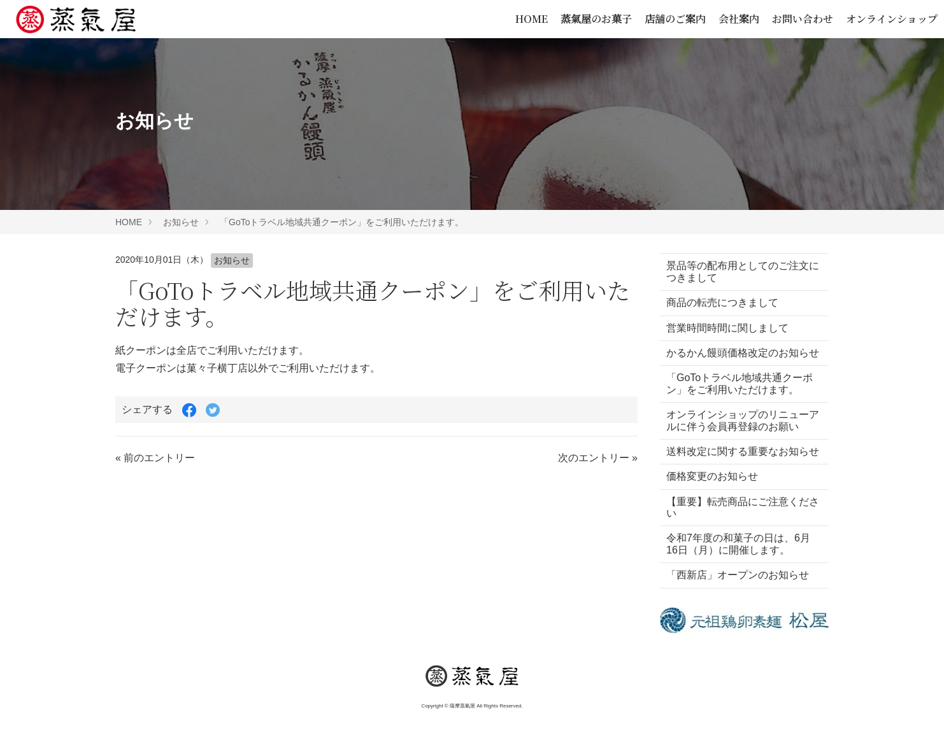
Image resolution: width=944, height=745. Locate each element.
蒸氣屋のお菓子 (596, 18)
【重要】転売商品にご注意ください (737, 530)
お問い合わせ (802, 18)
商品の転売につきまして (722, 302)
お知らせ (181, 222)
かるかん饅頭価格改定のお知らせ (737, 358)
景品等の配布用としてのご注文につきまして (737, 271)
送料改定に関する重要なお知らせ (737, 468)
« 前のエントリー (155, 457)
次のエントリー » (598, 457)
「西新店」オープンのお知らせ (737, 598)
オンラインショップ (892, 18)
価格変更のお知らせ (712, 499)
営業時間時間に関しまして (727, 328)
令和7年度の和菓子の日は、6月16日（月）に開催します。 (738, 567)
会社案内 (739, 18)
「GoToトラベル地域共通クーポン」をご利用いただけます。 (342, 222)
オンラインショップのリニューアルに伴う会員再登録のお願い (737, 432)
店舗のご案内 (675, 18)
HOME (531, 18)
